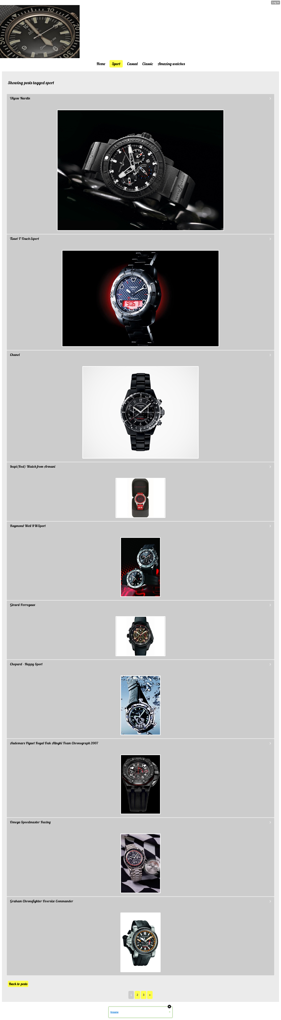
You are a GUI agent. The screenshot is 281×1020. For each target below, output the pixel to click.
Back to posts (18, 984)
